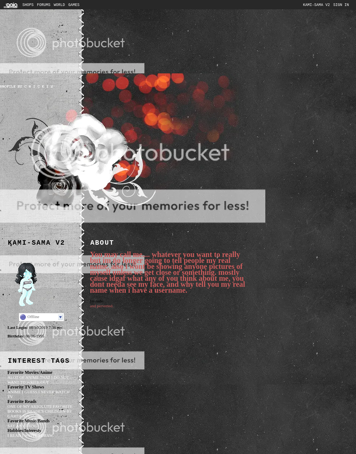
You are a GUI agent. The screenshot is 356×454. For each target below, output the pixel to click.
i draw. (46, 435)
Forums (43, 5)
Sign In (341, 5)
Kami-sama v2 (316, 5)
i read (14, 435)
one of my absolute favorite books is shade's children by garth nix (39, 411)
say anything (22, 425)
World (59, 5)
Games (73, 5)
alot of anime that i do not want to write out (38, 379)
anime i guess (22, 392)
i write (29, 435)
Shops (28, 5)
